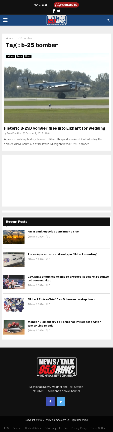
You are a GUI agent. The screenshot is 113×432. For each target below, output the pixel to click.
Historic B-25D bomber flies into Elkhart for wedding (54, 128)
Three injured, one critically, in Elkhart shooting (62, 254)
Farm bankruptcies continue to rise (53, 231)
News (27, 56)
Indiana (10, 56)
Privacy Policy (79, 428)
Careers (17, 428)
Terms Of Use (98, 428)
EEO (6, 428)
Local (19, 56)
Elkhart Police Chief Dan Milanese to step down (61, 299)
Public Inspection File (56, 428)
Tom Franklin (14, 133)
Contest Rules (33, 428)
